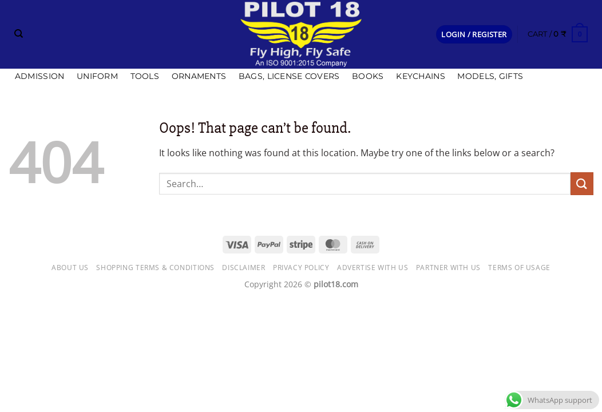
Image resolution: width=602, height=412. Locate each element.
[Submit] (582, 183)
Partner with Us (448, 267)
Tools (144, 76)
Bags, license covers (289, 76)
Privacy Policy (301, 267)
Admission (40, 76)
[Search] (19, 34)
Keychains (420, 76)
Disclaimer (243, 267)
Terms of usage (519, 267)
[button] (474, 34)
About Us (70, 267)
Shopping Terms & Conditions (155, 267)
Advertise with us (372, 267)
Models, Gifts (490, 76)
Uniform (97, 76)
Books (367, 76)
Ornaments (199, 76)
